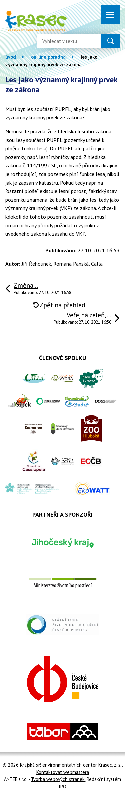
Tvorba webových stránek (58, 779)
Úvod (10, 57)
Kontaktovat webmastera (62, 772)
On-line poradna (48, 57)
